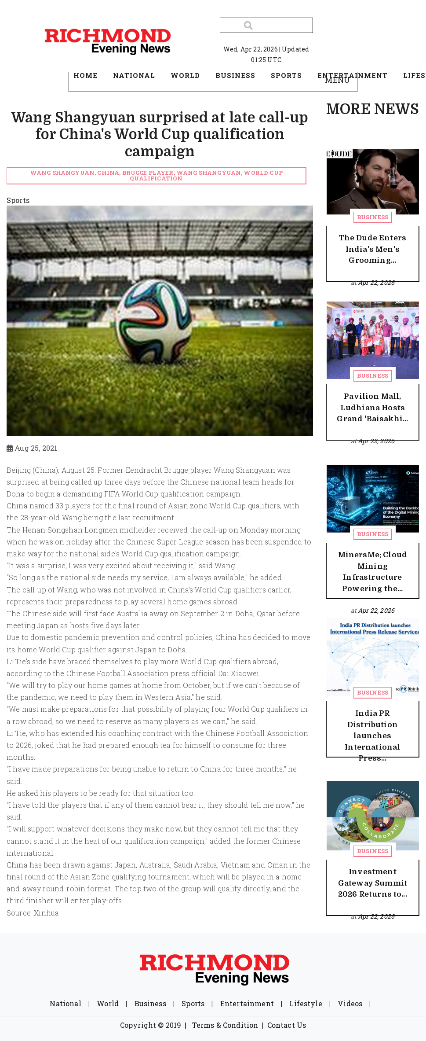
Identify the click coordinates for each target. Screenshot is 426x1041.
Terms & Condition (225, 1025)
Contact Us (286, 1025)
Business (372, 217)
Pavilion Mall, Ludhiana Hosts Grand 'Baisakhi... (372, 407)
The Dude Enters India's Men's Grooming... (372, 249)
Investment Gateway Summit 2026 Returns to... (372, 883)
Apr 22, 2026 (376, 282)
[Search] (266, 25)
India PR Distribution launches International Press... (372, 735)
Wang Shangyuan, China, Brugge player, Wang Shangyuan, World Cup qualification (156, 175)
